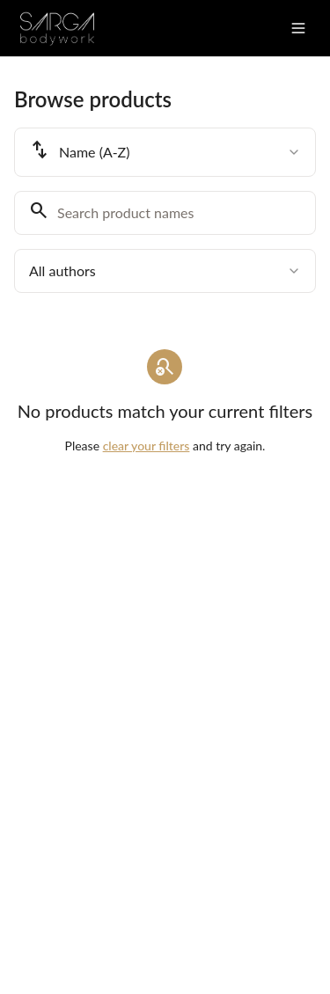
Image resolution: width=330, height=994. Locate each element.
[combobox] (165, 152)
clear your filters (146, 445)
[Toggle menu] (298, 28)
